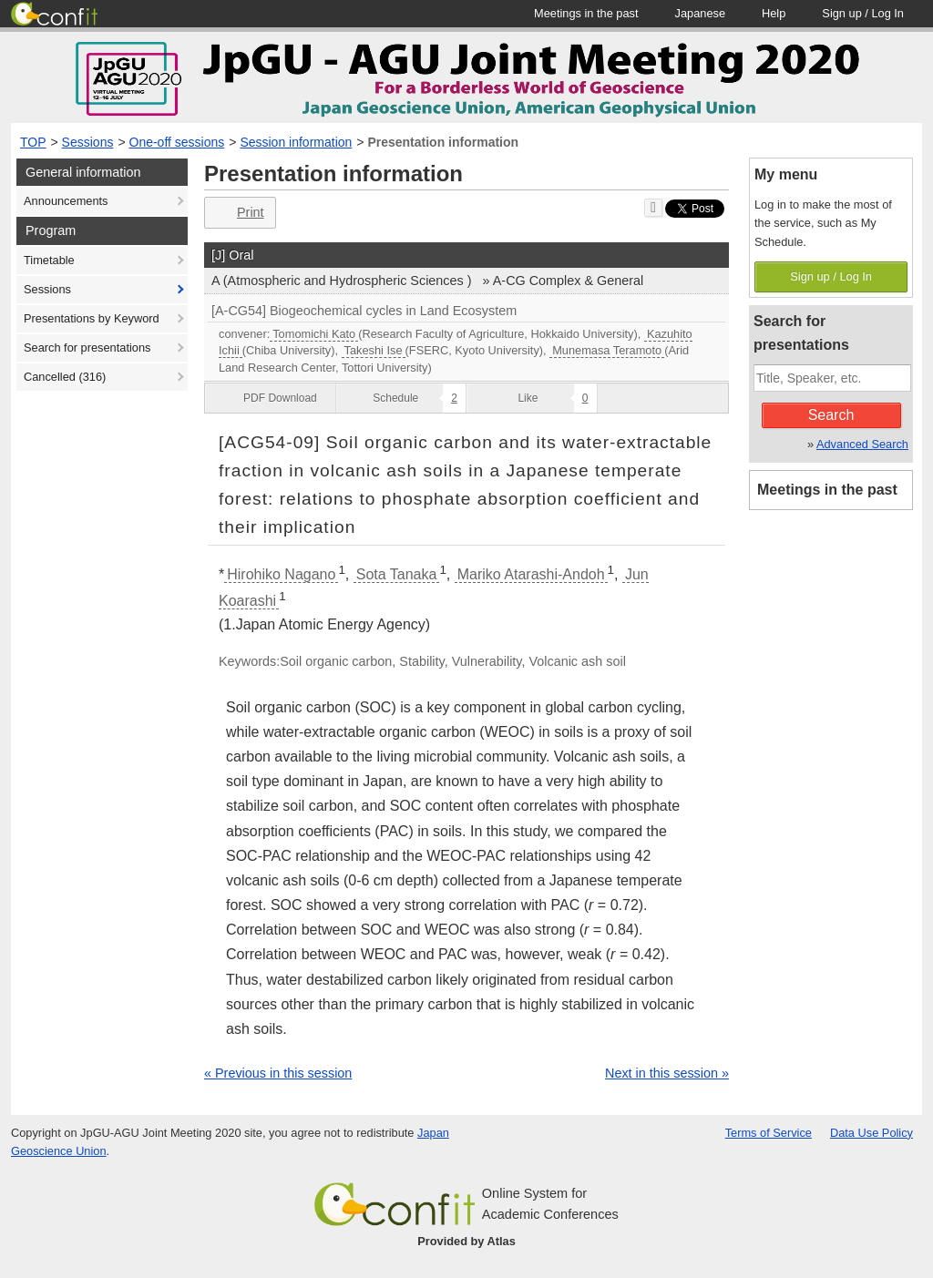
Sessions (88, 142)
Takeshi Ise (373, 350)
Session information (296, 142)
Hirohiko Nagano (281, 574)
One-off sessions (177, 142)
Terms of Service (768, 1133)
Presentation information (442, 142)
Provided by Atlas (466, 1241)
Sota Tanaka (396, 574)
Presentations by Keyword (91, 318)
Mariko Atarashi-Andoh (531, 574)
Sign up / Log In (831, 276)
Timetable (49, 260)
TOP (33, 142)
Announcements (66, 201)
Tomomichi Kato (313, 334)
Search (831, 415)
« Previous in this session (278, 1073)
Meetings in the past (827, 489)
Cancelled (65, 376)
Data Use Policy (871, 1133)
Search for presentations (87, 347)
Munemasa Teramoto (606, 350)
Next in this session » (667, 1073)
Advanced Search (862, 444)
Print (238, 212)
